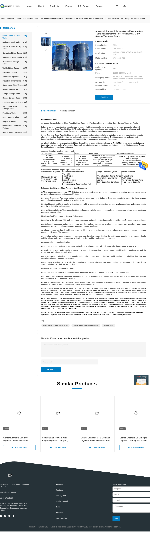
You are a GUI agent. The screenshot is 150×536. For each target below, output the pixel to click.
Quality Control (62, 501)
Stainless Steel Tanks (14, 42)
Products (54, 6)
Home (29, 6)
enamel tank (108, 325)
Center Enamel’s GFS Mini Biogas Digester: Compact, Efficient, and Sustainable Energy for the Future (58, 439)
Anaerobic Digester (14, 76)
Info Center (83, 6)
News (58, 507)
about (41, 6)
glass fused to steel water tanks (55, 325)
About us (59, 484)
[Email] (131, 500)
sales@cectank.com (8, 492)
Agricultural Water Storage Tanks (14, 107)
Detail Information (48, 111)
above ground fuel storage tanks (86, 325)
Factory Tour (61, 496)
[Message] (131, 508)
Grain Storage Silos (14, 117)
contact (99, 6)
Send (116, 518)
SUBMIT (51, 369)
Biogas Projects (14, 121)
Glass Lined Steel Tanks (14, 85)
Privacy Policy (61, 518)
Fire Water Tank (14, 113)
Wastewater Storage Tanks (14, 62)
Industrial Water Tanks (14, 81)
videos (68, 6)
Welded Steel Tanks (14, 68)
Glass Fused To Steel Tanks (14, 37)
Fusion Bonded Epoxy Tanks (14, 47)
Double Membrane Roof (14, 132)
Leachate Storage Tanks (14, 102)
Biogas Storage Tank (14, 98)
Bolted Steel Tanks (14, 89)
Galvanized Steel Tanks (14, 53)
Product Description (67, 111)
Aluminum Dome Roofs (14, 57)
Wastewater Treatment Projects (14, 127)
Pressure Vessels (14, 72)
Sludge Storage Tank (14, 94)
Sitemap (59, 513)
